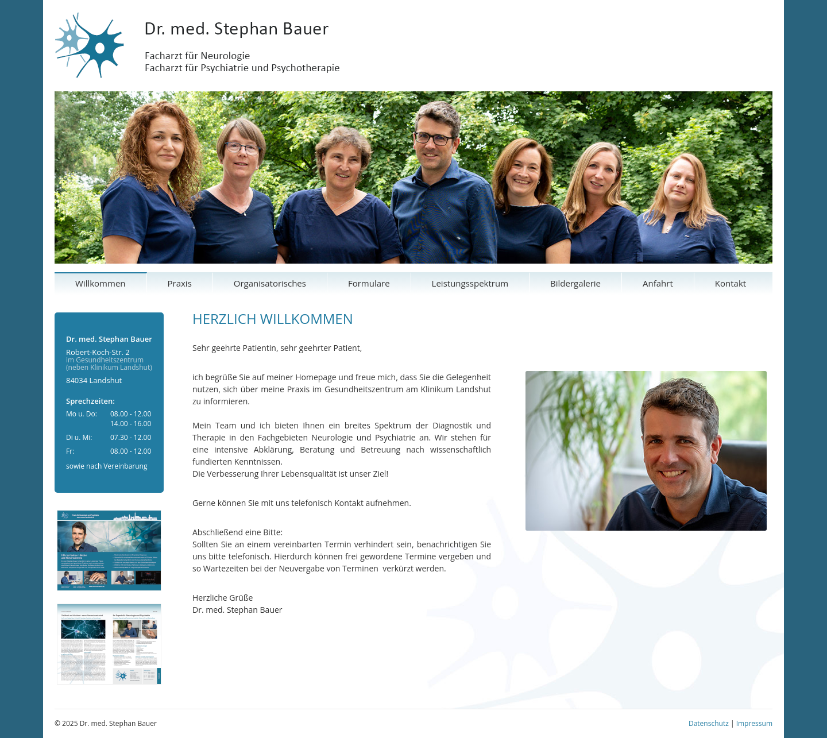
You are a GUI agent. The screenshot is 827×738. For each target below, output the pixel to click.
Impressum (754, 723)
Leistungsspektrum (470, 283)
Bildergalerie (575, 283)
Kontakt (730, 283)
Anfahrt (658, 283)
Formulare (369, 283)
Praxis (180, 283)
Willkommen (100, 283)
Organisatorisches (270, 283)
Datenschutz (709, 723)
